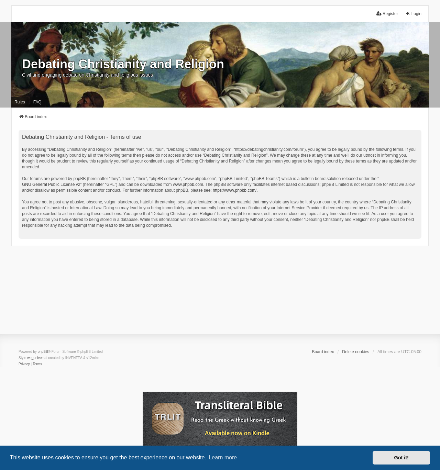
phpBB (43, 352)
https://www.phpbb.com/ (234, 190)
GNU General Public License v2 (51, 184)
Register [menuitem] (387, 13)
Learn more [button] (223, 457)
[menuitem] (24, 364)
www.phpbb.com (188, 184)
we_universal (37, 358)
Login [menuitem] (413, 13)
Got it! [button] (401, 457)
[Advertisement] (220, 294)
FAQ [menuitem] (37, 102)
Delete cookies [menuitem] (355, 351)
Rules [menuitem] (19, 102)
